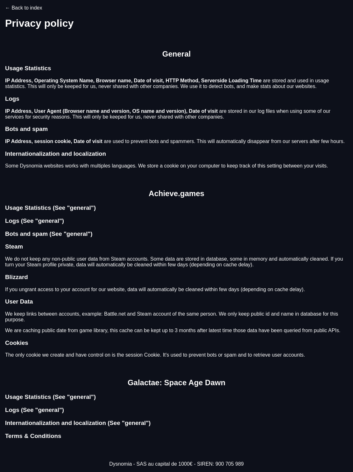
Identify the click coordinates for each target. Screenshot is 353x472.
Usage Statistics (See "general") (50, 207)
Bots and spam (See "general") (48, 233)
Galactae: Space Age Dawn (176, 382)
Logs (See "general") (34, 220)
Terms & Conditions (33, 436)
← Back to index (23, 7)
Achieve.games (176, 193)
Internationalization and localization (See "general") (78, 423)
